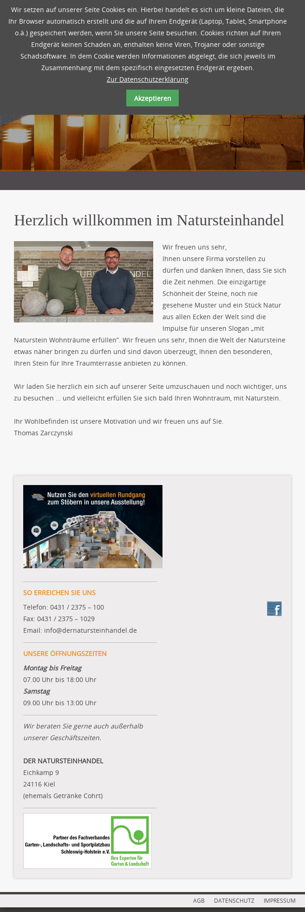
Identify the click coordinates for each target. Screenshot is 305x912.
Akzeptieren (152, 98)
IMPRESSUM (280, 901)
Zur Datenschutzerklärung (147, 79)
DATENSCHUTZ (234, 901)
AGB (199, 901)
